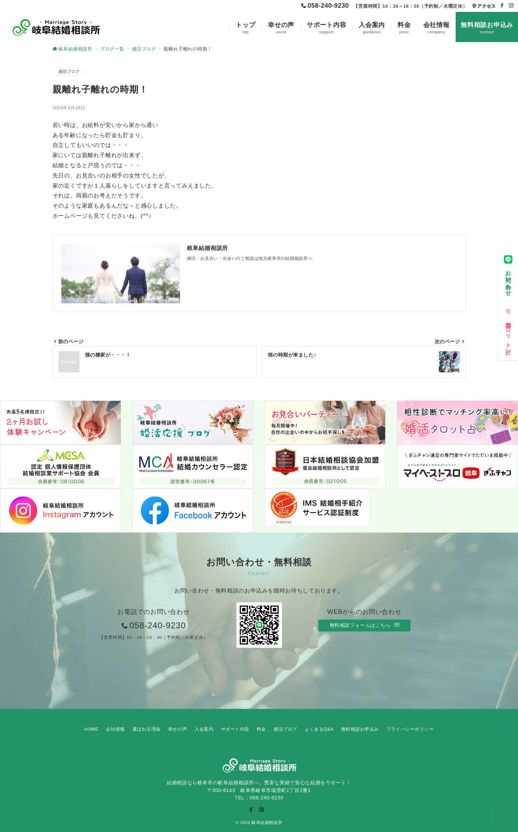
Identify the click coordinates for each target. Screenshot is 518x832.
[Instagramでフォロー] (511, 5)
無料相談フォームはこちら (365, 625)
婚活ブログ (69, 71)
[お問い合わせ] (508, 273)
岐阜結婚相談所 (266, 822)
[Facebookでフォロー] (502, 5)
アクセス (484, 6)
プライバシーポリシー (410, 729)
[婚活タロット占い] (508, 328)
